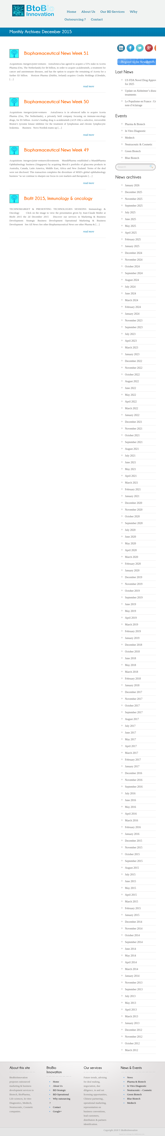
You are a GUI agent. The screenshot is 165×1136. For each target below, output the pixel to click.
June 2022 (130, 388)
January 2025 (132, 246)
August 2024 (132, 280)
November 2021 (133, 428)
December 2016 (133, 773)
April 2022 (131, 401)
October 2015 (132, 854)
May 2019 (130, 611)
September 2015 (133, 861)
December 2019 (133, 577)
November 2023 (133, 320)
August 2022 (132, 381)
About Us (88, 12)
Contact (97, 19)
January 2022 (132, 415)
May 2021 (130, 469)
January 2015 (132, 915)
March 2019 (131, 624)
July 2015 (130, 874)
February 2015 (133, 908)
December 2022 (133, 361)
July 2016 (130, 793)
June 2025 (130, 219)
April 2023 (131, 340)
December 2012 (133, 1029)
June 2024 (130, 293)
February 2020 (133, 563)
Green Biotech (133, 151)
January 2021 (132, 496)
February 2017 (133, 759)
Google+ (57, 1111)
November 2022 (133, 367)
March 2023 (131, 347)
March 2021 (131, 482)
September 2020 (133, 523)
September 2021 (133, 442)
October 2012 (132, 1043)
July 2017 (130, 725)
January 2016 (132, 834)
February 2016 (133, 827)
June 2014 (130, 948)
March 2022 (131, 408)
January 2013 (132, 1023)
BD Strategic (59, 1090)
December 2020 (133, 503)
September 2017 (133, 712)
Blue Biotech (132, 157)
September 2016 (133, 786)
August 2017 (132, 719)
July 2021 (130, 455)
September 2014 (133, 942)
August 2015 (132, 867)
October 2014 (132, 935)
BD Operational (61, 1094)
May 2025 (130, 225)
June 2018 (130, 658)
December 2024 (133, 253)
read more (88, 86)
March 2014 (131, 969)
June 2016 (130, 800)
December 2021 (133, 421)
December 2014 (133, 921)
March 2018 (131, 671)
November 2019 (133, 584)
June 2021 (130, 462)
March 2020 (131, 557)
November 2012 (133, 1036)
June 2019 (130, 604)
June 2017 (130, 732)
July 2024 (130, 286)
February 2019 (133, 631)
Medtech (129, 137)
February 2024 (133, 307)
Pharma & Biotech (135, 124)
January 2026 (132, 185)
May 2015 (130, 888)
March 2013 (131, 1016)
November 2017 (133, 698)
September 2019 (133, 597)
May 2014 (130, 955)
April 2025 (131, 232)
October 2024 (132, 266)
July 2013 (130, 996)
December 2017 (133, 692)
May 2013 (130, 1002)
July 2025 (130, 212)
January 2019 (132, 638)
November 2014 (133, 928)
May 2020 (130, 543)
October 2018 (132, 651)
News (130, 1077)
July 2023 (130, 334)
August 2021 (132, 448)
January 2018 (132, 685)
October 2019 (132, 590)
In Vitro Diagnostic (135, 130)
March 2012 (131, 1050)
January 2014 (132, 975)
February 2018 (133, 678)
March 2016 (131, 820)
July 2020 (130, 530)
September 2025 (133, 205)
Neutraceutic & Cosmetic (138, 144)
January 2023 (132, 354)
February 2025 (133, 239)
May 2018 (130, 665)
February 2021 (133, 489)
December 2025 (133, 192)
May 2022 (130, 394)
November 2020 (133, 509)
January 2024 (132, 313)
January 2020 (132, 570)
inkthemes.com (139, 1134)
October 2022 (132, 374)
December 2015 (133, 840)
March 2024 (131, 300)
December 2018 (133, 644)
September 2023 (133, 327)
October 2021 (132, 435)
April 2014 (131, 962)
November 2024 (133, 259)
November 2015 (133, 847)
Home (71, 12)
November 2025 (133, 198)
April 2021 (131, 475)
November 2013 (133, 982)
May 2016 (130, 807)
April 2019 (131, 617)
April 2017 (131, 746)
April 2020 (131, 550)
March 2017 (131, 752)
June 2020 (130, 536)
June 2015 (130, 881)
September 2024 (133, 273)
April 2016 (131, 813)
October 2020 (132, 516)
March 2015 (131, 901)
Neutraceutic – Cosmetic (139, 1090)
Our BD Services (112, 12)
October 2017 (132, 705)
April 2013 (131, 1009)
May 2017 (130, 739)
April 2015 (131, 894)
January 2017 (132, 766)
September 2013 (133, 989)
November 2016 (133, 780)
